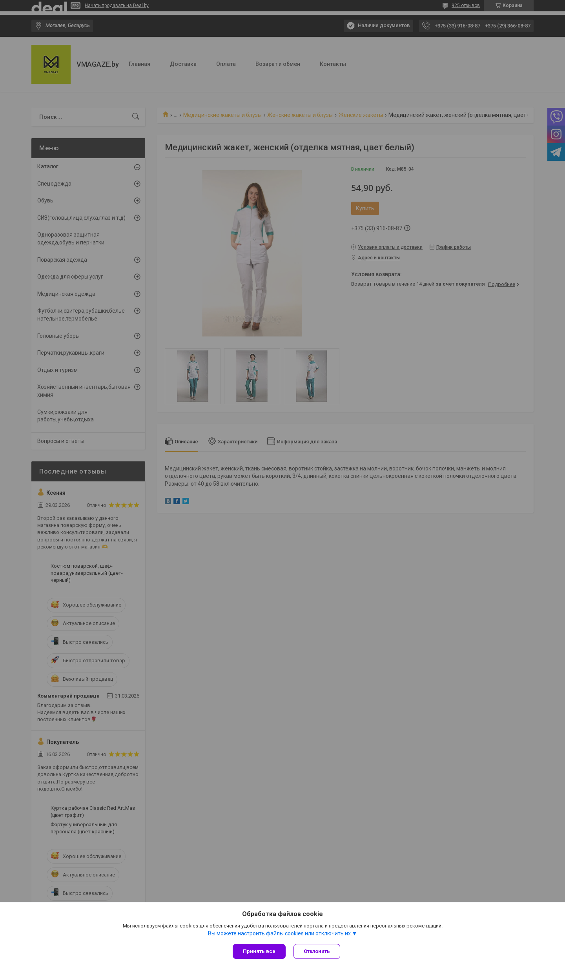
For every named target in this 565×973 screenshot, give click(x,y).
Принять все (259, 951)
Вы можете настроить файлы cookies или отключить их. (280, 933)
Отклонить (317, 951)
